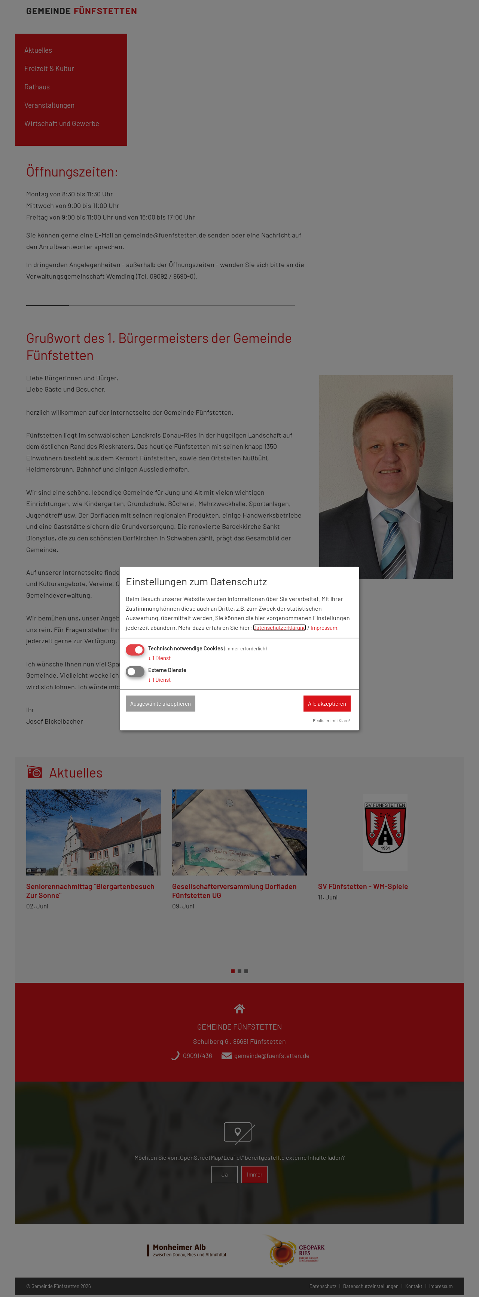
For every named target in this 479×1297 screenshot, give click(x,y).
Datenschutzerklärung (282, 626)
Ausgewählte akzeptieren (165, 703)
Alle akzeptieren (323, 703)
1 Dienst (160, 657)
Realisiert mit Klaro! (329, 721)
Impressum (331, 626)
